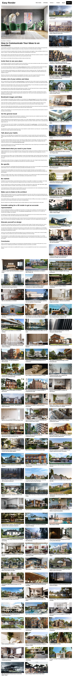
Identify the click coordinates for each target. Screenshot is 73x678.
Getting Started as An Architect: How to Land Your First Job (60, 480)
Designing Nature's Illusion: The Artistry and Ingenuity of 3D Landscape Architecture (11, 525)
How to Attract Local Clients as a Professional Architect (11, 331)
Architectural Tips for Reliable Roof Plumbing (59, 345)
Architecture (8, 40)
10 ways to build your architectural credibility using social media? (60, 18)
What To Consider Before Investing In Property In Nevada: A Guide (36, 644)
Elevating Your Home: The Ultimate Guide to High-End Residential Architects (60, 227)
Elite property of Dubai (54, 524)
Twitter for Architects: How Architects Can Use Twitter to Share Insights (59, 212)
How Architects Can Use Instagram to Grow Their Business (60, 615)
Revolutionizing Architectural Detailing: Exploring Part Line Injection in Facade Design (36, 301)
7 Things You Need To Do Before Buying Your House (59, 659)
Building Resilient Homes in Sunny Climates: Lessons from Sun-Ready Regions (11, 451)
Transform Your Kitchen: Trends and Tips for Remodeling (35, 406)
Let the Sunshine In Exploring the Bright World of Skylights (60, 107)
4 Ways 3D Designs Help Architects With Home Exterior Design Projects (59, 92)
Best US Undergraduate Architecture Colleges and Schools (12, 555)
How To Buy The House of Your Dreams (34, 614)
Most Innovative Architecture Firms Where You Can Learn (36, 331)
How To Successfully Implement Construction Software (11, 465)
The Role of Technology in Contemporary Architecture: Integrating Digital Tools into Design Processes (60, 63)
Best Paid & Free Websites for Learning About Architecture (59, 630)
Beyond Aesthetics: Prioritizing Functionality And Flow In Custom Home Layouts (36, 421)
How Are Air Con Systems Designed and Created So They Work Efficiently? (60, 540)
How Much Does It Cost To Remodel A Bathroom (12, 509)
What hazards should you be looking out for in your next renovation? (59, 242)
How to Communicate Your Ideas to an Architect (20, 44)
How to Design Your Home (55, 643)
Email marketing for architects (8, 643)
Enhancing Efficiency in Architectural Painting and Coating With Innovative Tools (60, 197)
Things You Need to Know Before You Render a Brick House (12, 391)
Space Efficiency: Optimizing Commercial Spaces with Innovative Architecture (12, 480)
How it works (38, 2)
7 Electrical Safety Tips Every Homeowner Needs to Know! (12, 271)
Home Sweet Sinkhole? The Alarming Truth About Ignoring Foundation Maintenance (60, 436)
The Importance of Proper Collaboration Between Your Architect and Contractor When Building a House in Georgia (36, 316)
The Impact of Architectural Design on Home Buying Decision (59, 361)
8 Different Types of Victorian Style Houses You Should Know (36, 630)
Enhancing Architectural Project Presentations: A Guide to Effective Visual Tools (60, 33)
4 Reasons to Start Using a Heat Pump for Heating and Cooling (12, 540)
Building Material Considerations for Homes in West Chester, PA (35, 271)
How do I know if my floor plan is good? (34, 509)
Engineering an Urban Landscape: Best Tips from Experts (60, 137)
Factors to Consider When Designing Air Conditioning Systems (10, 659)
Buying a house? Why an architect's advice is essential (59, 600)
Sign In (63, 2)
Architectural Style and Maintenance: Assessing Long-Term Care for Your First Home (36, 480)
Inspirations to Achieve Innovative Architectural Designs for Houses (36, 525)
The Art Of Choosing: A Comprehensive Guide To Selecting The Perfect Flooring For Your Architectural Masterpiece (12, 436)
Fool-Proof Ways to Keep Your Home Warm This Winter (36, 600)
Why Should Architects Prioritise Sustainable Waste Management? (59, 167)
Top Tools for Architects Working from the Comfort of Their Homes (36, 465)
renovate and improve (20, 81)
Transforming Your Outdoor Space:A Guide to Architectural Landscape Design (11, 376)
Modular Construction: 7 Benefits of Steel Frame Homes (12, 495)
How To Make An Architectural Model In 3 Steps (36, 375)
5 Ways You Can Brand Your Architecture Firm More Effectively (35, 540)
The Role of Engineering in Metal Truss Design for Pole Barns (12, 316)
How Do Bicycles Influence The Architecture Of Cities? (59, 555)
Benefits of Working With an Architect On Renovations (58, 391)
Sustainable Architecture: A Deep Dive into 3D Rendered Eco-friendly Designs (59, 182)
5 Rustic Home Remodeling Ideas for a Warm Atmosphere (59, 495)
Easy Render (3, 40)
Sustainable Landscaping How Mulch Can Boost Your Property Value (60, 152)
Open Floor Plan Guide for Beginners (33, 569)
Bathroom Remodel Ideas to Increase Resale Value (12, 420)
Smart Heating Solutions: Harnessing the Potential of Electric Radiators (12, 346)
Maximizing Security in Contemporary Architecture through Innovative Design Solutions (12, 286)
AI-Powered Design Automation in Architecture (59, 47)
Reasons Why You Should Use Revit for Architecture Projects (34, 436)
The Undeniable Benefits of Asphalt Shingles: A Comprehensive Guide (36, 391)
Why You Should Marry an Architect (9, 300)
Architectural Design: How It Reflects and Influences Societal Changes (58, 376)
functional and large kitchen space (18, 142)
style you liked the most (23, 66)
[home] (9, 2)
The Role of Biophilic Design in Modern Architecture (58, 286)
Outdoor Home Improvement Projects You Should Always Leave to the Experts (60, 570)
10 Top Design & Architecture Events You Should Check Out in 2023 (36, 555)
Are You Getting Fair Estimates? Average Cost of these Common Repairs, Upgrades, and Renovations (60, 316)
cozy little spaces (34, 124)
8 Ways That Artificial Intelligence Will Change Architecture (59, 271)
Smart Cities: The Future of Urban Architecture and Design (36, 495)
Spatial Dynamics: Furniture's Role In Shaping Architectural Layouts (59, 421)
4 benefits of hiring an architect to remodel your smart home (36, 659)
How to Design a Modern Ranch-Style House (35, 673)
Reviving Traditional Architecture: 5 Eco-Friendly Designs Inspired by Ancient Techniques (60, 451)
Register (69, 2)
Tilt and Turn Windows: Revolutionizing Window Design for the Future (60, 301)
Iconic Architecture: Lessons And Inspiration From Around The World (60, 585)
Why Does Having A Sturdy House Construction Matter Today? (12, 674)
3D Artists (45, 2)
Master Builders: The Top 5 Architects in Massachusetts (10, 361)
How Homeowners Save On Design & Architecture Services (60, 465)
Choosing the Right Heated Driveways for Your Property (11, 585)
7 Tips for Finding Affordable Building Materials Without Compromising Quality (60, 510)
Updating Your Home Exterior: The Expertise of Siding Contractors (12, 406)
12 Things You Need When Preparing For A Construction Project (11, 615)
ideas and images (32, 99)
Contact (58, 2)
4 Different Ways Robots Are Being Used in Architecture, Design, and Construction (59, 257)
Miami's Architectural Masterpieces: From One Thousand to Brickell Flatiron (59, 331)
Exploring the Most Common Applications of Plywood (35, 346)
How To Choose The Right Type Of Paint (10, 599)
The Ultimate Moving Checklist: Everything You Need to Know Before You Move (12, 570)
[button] (52, 2)
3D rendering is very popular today (25, 211)
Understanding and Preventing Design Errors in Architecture (36, 361)
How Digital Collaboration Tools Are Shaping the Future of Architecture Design (60, 78)
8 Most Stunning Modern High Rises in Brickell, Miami (60, 122)
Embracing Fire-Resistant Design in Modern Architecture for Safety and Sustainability (35, 286)
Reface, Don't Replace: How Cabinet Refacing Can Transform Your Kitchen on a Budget (60, 406)
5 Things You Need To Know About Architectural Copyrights (36, 585)
